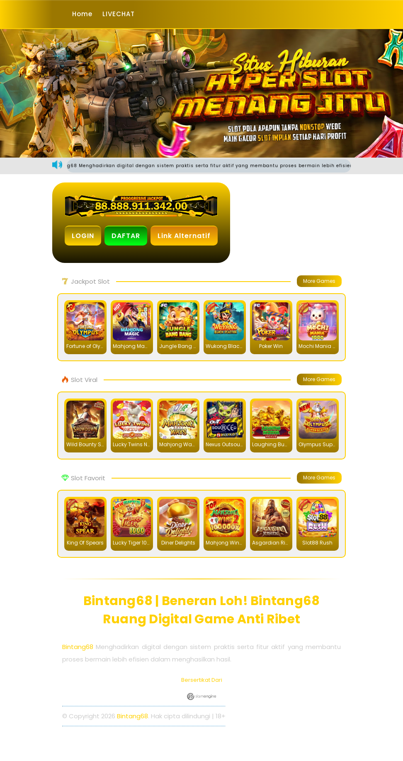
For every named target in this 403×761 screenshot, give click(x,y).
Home (82, 14)
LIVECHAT (118, 14)
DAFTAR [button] (126, 236)
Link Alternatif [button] (184, 236)
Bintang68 (77, 646)
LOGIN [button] (83, 236)
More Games (319, 280)
